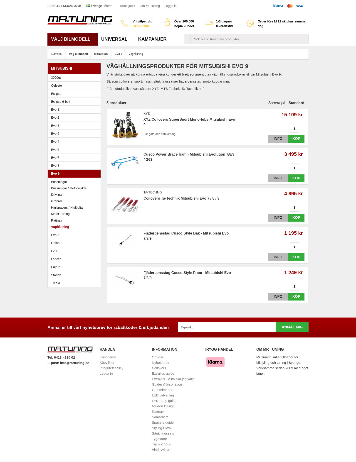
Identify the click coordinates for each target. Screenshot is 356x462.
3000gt (75, 77)
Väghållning (60, 227)
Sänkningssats (163, 433)
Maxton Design (163, 406)
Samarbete (160, 417)
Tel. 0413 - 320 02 (61, 357)
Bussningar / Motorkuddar (69, 188)
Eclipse (75, 93)
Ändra (108, 6)
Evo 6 (75, 150)
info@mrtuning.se (74, 363)
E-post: (53, 363)
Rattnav (56, 220)
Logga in (170, 6)
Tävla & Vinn (161, 444)
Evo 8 (75, 165)
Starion (56, 275)
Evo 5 (75, 133)
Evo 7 (75, 157)
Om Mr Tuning (150, 6)
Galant (75, 243)
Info (274, 139)
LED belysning (163, 395)
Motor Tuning (75, 214)
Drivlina (56, 194)
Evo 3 (75, 125)
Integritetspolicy (111, 368)
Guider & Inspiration (167, 384)
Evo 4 (75, 141)
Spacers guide (163, 422)
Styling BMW (161, 428)
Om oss (158, 357)
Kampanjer (152, 39)
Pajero (55, 267)
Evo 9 (75, 173)
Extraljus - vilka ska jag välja (173, 379)
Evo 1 (75, 109)
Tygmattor (159, 439)
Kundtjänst (127, 6)
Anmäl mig (292, 327)
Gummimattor (162, 390)
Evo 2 (75, 117)
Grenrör (56, 201)
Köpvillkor (107, 362)
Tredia (55, 283)
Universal (116, 39)
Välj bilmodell (72, 39)
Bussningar (59, 182)
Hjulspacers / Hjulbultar (67, 207)
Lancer (75, 259)
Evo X (75, 235)
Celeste (56, 85)
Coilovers (159, 368)
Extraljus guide (163, 373)
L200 (54, 251)
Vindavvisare (161, 450)
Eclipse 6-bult (75, 101)
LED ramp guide (164, 401)
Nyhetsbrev (160, 362)
